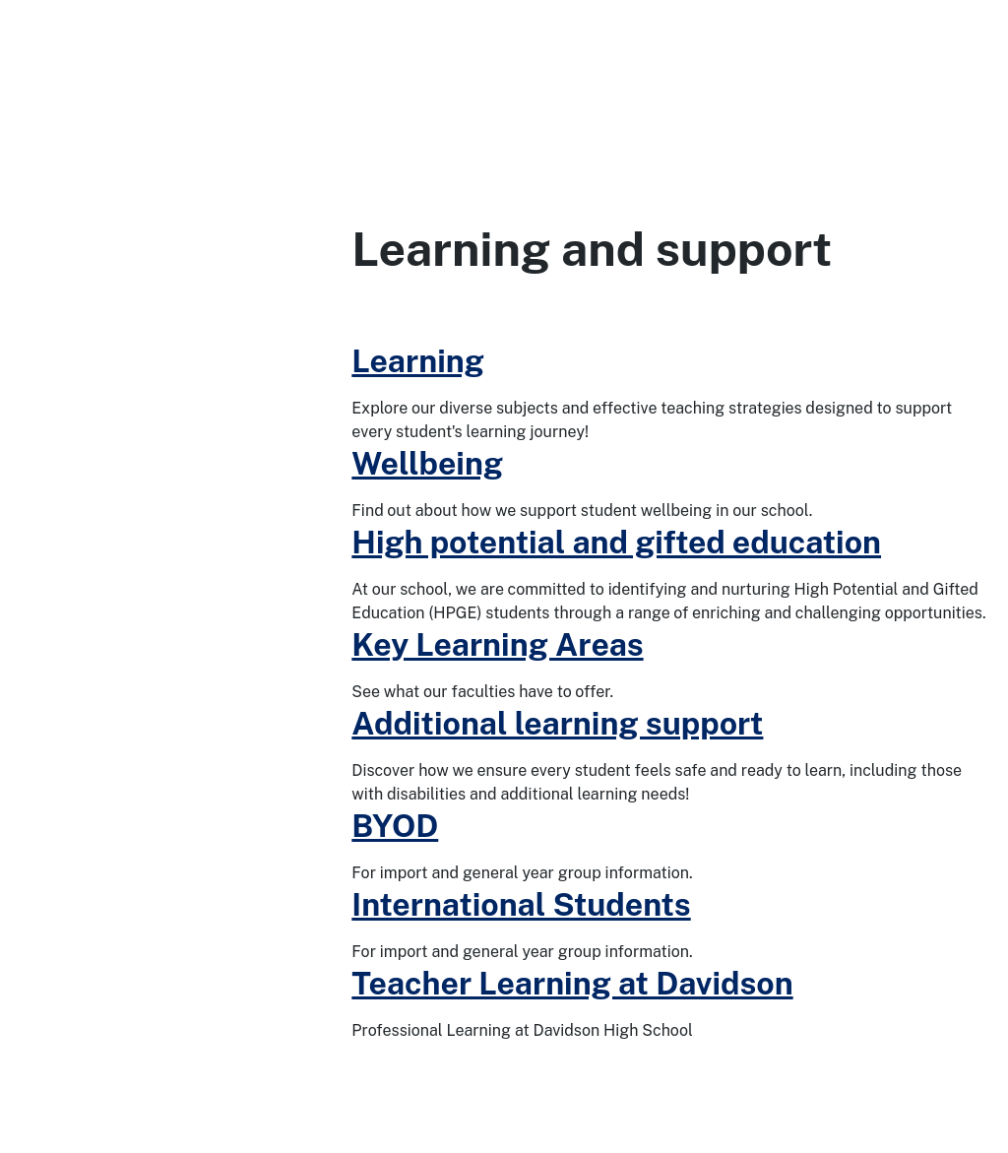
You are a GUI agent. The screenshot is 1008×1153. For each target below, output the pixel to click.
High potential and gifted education (616, 542)
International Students (520, 904)
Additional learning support (557, 723)
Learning (417, 361)
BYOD (394, 825)
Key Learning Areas (497, 644)
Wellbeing (427, 463)
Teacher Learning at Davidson (571, 983)
